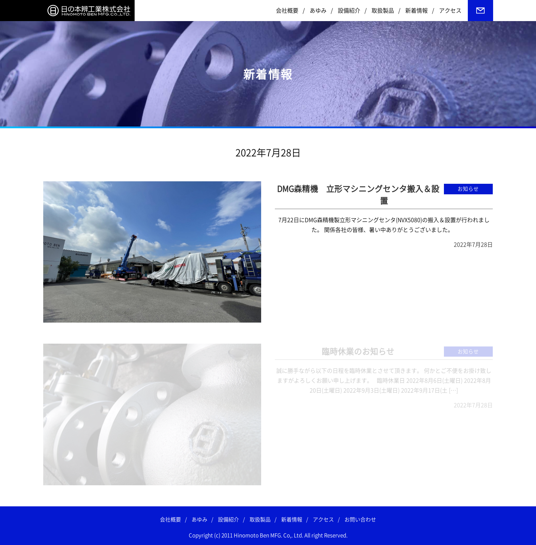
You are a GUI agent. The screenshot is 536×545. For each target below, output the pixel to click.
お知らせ (468, 189)
